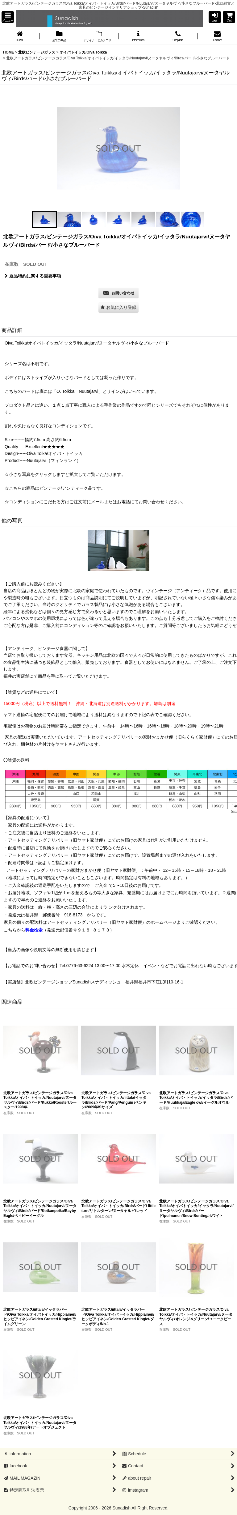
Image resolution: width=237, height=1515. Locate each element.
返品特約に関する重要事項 (33, 275)
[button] (8, 17)
